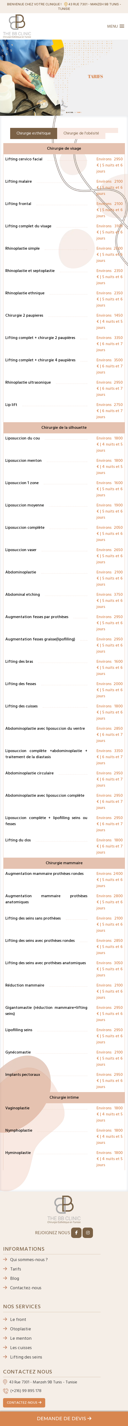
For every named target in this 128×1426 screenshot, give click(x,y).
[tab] (111, 130)
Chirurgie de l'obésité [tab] (81, 133)
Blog (11, 1278)
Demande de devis (64, 1418)
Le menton (17, 1338)
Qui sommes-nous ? (25, 1260)
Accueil (70, 112)
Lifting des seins (22, 1357)
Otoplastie (17, 1329)
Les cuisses (17, 1348)
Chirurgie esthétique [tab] (34, 133)
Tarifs (12, 1269)
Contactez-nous (22, 1288)
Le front (14, 1319)
